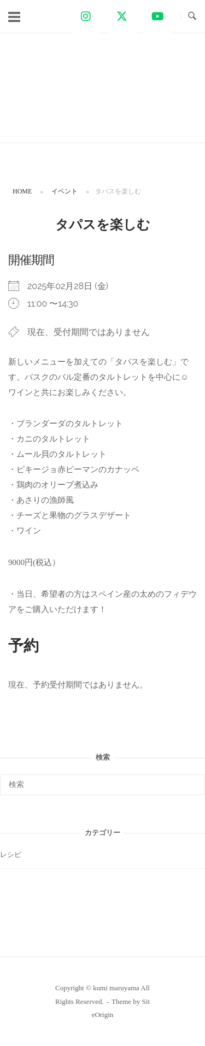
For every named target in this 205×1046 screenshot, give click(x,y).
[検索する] (102, 784)
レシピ (10, 854)
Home (22, 191)
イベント (64, 191)
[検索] (193, 780)
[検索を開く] (192, 16)
